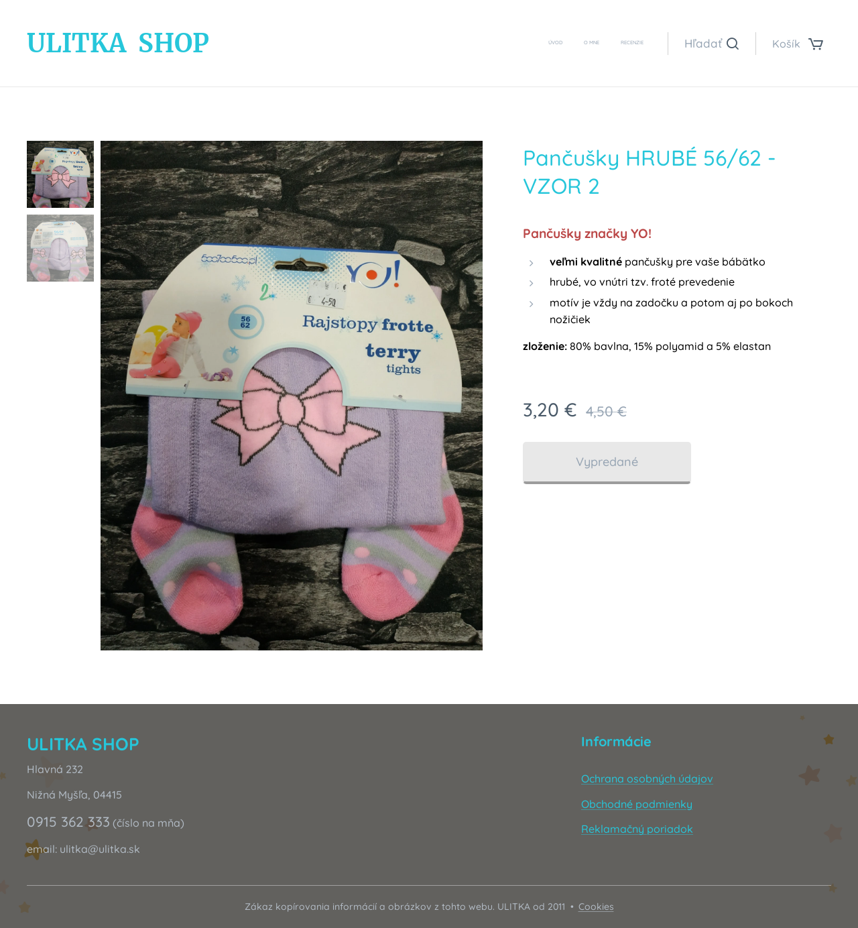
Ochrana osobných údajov (647, 778)
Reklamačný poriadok (637, 828)
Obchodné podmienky (636, 804)
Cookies (596, 907)
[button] (711, 43)
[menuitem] (604, 43)
